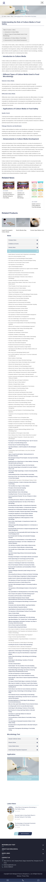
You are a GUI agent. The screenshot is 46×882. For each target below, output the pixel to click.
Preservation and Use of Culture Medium (17, 288)
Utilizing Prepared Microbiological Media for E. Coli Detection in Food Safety (23, 525)
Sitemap (19, 876)
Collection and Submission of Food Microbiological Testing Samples (23, 294)
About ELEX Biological (23, 849)
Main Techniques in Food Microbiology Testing (18, 388)
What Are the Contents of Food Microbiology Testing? (20, 402)
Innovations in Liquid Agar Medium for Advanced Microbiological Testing (20, 714)
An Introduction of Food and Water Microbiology (19, 298)
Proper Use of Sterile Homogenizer (16, 330)
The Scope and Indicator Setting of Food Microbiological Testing (22, 260)
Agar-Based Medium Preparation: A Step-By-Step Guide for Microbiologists (21, 438)
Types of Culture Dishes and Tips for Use (17, 390)
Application (11, 754)
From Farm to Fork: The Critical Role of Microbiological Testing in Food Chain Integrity (23, 477)
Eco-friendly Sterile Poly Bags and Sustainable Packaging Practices (22, 536)
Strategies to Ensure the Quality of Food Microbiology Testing (22, 423)
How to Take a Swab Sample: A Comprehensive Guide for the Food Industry (22, 522)
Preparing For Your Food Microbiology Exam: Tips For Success (23, 440)
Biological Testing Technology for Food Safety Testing (20, 296)
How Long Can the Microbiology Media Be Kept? (19, 352)
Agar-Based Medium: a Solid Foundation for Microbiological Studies (22, 447)
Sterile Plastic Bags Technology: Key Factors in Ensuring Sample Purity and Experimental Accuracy (22, 670)
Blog (12, 16)
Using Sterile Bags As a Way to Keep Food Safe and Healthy (21, 370)
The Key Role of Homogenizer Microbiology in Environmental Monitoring (23, 602)
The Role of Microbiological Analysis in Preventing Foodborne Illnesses (23, 585)
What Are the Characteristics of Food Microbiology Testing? (21, 338)
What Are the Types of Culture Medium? (17, 382)
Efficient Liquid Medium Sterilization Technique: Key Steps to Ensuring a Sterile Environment (23, 622)
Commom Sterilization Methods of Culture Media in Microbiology (22, 336)
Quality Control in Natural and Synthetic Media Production (22, 578)
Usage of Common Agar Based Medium (17, 636)
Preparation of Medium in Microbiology (17, 334)
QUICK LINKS (23, 854)
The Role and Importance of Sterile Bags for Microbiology (21, 642)
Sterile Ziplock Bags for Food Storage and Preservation (21, 558)
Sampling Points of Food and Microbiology (18, 306)
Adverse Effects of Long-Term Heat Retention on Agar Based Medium (22, 653)
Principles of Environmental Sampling (17, 487)
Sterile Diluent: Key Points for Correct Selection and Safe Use (23, 688)
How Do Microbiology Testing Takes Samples (18, 310)
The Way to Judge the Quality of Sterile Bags (18, 340)
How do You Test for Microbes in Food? (17, 256)
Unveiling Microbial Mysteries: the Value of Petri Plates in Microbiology (22, 502)
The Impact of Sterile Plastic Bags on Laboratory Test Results (23, 681)
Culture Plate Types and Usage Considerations (19, 380)
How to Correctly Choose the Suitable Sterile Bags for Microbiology (23, 648)
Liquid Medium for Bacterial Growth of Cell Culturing (21, 609)
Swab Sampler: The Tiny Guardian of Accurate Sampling (21, 665)
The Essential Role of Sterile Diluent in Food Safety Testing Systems (22, 718)
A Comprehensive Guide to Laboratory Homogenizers (20, 646)
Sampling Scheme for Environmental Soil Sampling (19, 302)
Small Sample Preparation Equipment (23, 750)
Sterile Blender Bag (21, 230)
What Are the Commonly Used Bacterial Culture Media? (20, 392)
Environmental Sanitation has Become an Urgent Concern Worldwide (23, 268)
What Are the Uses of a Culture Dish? (17, 398)
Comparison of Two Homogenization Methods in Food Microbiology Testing (23, 414)
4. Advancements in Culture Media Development (15, 40)
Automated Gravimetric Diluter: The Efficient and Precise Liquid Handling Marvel (23, 686)
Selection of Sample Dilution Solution (16, 384)
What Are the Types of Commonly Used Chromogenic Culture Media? (23, 396)
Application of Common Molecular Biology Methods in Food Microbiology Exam (21, 430)
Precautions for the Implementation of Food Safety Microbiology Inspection (22, 323)
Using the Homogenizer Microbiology (17, 615)
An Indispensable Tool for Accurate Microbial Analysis (21, 706)
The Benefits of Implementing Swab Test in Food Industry (21, 560)
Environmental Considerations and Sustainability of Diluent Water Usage (22, 567)
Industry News (23, 247)
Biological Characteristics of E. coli (16, 270)
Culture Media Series (23, 746)
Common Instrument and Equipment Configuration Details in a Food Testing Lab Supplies (23, 377)
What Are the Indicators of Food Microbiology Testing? (20, 366)
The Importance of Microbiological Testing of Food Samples (22, 611)
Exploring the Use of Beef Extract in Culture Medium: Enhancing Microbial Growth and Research (23, 462)
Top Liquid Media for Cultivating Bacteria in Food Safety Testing (23, 591)
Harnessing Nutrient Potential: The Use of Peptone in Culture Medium (22, 497)
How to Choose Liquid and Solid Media (17, 625)
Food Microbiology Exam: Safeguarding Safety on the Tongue (23, 667)
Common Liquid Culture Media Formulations (18, 300)
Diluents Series (23, 742)
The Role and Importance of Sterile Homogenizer (20, 673)
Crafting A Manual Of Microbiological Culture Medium (21, 515)
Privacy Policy (25, 876)
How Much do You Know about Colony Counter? (19, 262)
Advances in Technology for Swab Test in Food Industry (21, 562)
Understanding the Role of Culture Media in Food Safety (25, 16)
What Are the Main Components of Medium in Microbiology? (21, 394)
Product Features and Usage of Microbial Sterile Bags (20, 360)
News (8, 16)
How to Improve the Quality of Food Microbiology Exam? (21, 593)
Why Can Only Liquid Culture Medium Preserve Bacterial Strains (23, 704)
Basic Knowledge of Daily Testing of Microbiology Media (20, 328)
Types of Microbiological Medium (16, 266)
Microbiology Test (13, 734)
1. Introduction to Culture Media (11, 32)
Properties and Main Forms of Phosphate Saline (19, 417)
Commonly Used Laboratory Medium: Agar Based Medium (22, 605)
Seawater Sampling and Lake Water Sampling (18, 280)
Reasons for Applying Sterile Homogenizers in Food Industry (21, 386)
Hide (14, 29)
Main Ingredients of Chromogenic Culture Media (19, 433)
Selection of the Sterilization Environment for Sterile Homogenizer (22, 372)
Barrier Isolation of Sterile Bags (15, 358)
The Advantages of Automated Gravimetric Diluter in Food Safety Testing (22, 722)
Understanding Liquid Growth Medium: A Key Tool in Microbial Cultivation (22, 451)
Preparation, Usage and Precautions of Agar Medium (20, 346)
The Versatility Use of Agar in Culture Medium (19, 485)
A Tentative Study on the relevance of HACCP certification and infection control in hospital (23, 778)
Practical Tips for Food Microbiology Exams (19, 444)
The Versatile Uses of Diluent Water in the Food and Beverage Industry (23, 550)
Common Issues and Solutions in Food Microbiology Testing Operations (21, 411)
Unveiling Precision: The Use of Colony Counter (20, 494)
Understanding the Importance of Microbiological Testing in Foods (22, 480)
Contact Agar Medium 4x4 (37, 230)
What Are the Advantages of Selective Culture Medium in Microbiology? (21, 277)
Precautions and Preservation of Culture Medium (20, 595)
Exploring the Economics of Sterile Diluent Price (20, 582)
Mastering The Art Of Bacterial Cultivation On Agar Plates (22, 509)
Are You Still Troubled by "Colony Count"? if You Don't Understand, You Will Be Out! (23, 355)
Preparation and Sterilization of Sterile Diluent (18, 332)
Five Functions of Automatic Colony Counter (18, 312)
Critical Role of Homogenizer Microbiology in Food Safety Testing (22, 729)
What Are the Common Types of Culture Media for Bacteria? (21, 368)
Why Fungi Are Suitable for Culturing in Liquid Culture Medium (23, 683)
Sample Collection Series (23, 739)
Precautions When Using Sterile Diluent (18, 627)
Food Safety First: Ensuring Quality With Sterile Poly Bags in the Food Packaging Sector (23, 533)
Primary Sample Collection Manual (16, 490)
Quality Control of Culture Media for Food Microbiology (36, 205)
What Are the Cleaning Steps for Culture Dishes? (19, 364)
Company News (23, 240)
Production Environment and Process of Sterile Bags (20, 344)
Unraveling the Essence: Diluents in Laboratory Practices (22, 499)
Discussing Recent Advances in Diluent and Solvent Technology (23, 574)
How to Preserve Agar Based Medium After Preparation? (21, 634)
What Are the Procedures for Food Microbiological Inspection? (22, 326)
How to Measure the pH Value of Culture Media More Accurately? (22, 435)
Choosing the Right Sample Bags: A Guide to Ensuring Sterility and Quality (23, 471)
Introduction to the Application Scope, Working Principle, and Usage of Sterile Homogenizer (23, 426)
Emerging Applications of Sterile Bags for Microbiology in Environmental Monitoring (22, 701)
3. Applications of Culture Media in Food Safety (14, 38)
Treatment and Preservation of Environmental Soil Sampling (21, 272)
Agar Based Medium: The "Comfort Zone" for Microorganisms (23, 619)
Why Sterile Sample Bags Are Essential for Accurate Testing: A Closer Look (23, 468)
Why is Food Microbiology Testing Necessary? (18, 320)
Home (5, 16)
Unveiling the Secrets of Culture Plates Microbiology (21, 644)
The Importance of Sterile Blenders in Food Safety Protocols (22, 539)
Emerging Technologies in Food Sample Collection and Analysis (23, 556)
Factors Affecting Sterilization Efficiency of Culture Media (21, 400)
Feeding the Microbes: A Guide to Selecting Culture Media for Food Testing (23, 483)
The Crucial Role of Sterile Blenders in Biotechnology (21, 547)
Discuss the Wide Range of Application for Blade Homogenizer (23, 576)
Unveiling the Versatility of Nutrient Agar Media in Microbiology (23, 511)
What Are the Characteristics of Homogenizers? (19, 316)
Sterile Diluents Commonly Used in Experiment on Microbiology (22, 254)
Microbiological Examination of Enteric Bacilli (18, 308)
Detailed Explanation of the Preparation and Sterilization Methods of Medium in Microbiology (23, 632)
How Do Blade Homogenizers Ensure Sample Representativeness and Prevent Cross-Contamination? (21, 598)
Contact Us (6, 857)
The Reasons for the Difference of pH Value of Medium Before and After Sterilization (23, 349)
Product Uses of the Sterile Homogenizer (17, 342)
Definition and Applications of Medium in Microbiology (21, 194)
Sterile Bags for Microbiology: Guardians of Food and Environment (21, 660)
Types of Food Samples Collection (16, 292)
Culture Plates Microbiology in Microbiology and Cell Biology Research (22, 657)
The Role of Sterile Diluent (15, 663)
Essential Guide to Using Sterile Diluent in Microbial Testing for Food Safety (8, 194)
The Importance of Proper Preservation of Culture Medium (22, 580)
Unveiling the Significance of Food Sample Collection (21, 513)
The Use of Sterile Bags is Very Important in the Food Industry (22, 318)
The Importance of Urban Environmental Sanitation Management (22, 314)
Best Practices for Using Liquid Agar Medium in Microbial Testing (22, 711)
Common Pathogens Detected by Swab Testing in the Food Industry (22, 571)
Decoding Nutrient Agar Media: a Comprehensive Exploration (22, 505)
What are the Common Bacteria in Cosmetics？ (19, 274)
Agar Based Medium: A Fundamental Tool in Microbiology (22, 617)
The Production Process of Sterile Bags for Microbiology (21, 694)
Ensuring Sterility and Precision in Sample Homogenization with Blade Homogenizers (23, 529)
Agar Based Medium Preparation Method (18, 607)
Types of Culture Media (14, 613)
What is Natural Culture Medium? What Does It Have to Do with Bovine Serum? (22, 283)
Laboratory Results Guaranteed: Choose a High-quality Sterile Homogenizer (22, 407)
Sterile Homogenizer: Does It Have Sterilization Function (21, 675)
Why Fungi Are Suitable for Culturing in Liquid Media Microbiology (23, 629)
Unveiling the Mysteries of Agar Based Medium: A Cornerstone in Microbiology (22, 639)
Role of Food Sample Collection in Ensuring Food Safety (21, 564)
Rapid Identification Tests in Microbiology (18, 492)
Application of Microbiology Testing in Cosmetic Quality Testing (22, 404)
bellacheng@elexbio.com (10, 864)
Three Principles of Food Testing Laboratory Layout (19, 286)
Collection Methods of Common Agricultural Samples (20, 290)
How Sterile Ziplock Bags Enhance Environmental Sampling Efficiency (22, 553)
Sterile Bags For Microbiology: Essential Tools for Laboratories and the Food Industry (23, 697)
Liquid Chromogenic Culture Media (7, 231)
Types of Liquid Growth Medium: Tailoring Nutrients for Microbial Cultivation (21, 455)
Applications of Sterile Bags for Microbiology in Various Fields (23, 650)
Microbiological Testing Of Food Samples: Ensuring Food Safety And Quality (23, 458)
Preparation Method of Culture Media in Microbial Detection (21, 374)
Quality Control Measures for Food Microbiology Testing (20, 419)
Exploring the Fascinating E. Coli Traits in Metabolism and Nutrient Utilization (22, 542)
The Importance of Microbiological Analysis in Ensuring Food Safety (23, 588)
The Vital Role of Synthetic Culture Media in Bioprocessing (22, 545)
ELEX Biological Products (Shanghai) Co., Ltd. (21, 873)
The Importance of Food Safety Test (16, 264)
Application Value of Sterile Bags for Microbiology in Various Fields (22, 691)
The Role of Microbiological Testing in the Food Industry (21, 465)
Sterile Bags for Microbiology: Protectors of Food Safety (21, 708)
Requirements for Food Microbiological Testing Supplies (20, 258)
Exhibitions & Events (23, 244)
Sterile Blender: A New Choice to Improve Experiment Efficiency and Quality (23, 678)
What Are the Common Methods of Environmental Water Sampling (23, 304)
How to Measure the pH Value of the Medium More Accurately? (22, 362)
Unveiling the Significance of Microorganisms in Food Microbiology (21, 518)
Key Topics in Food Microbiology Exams (18, 442)
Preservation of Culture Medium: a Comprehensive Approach (22, 507)
